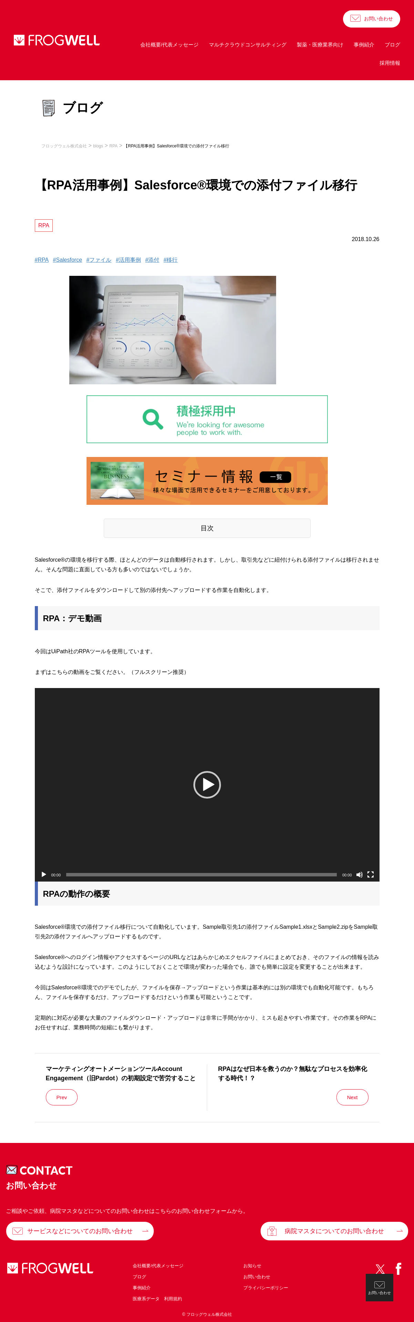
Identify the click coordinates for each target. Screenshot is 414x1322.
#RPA (42, 260)
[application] (207, 785)
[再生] (43, 874)
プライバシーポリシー (265, 1287)
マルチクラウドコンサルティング (247, 45)
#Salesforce (67, 260)
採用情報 (390, 63)
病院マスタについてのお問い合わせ (334, 1231)
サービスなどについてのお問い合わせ (80, 1231)
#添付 (152, 260)
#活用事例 (128, 260)
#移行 (171, 260)
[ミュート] (359, 874)
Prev (62, 1097)
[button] (207, 785)
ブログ (392, 45)
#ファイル (99, 260)
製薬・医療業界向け (320, 45)
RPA (43, 225)
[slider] (201, 874)
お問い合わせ (378, 18)
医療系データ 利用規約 (157, 1298)
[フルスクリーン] (370, 874)
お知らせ (252, 1265)
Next (352, 1097)
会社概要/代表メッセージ (169, 45)
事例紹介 (364, 45)
